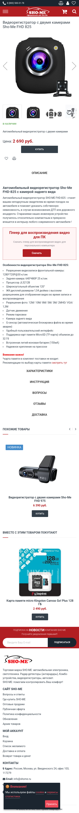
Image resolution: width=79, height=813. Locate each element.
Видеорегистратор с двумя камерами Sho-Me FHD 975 (40, 499)
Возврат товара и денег (17, 756)
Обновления (10, 719)
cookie (40, 792)
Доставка (39, 414)
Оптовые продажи (14, 704)
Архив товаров (11, 723)
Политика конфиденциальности (22, 714)
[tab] (39, 174)
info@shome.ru (22, 778)
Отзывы (39, 403)
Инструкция (39, 382)
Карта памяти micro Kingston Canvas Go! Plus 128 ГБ (40, 602)
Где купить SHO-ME (14, 699)
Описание (39, 173)
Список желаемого (14, 746)
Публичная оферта (14, 709)
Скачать (37, 253)
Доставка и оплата (14, 751)
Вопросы (39, 393)
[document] (31, 796)
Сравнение (61, 3)
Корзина (8, 741)
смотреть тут (59, 362)
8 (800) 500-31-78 (13, 3)
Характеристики (39, 371)
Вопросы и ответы (14, 694)
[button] (5, 66)
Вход (5, 736)
